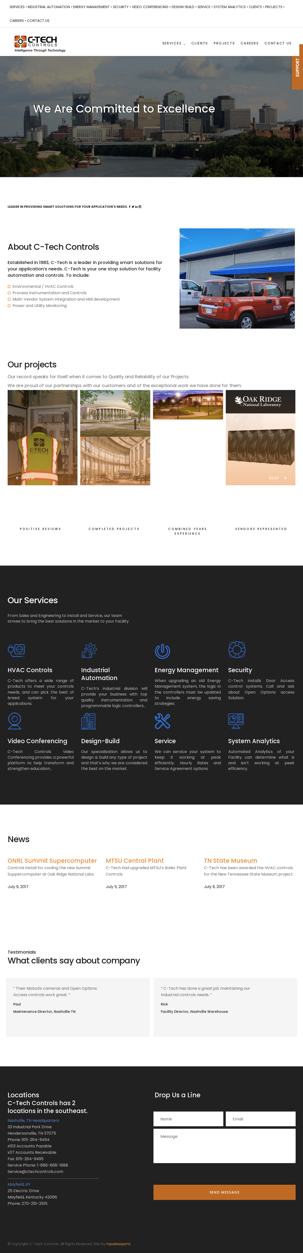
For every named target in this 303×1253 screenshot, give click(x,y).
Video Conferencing (37, 741)
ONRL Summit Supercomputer (52, 861)
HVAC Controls (30, 670)
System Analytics (254, 741)
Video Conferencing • (151, 6)
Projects (224, 43)
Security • (122, 6)
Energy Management (187, 670)
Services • (18, 6)
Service (165, 741)
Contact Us (38, 20)
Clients (199, 43)
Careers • (18, 20)
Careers (249, 43)
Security (240, 670)
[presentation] (190, 1175)
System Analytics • (231, 6)
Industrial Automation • (50, 6)
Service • (205, 6)
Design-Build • (184, 6)
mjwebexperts (118, 1243)
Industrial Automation (99, 674)
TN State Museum (230, 861)
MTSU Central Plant (135, 861)
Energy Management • (92, 6)
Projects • (275, 6)
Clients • (256, 6)
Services (171, 43)
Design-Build (100, 741)
